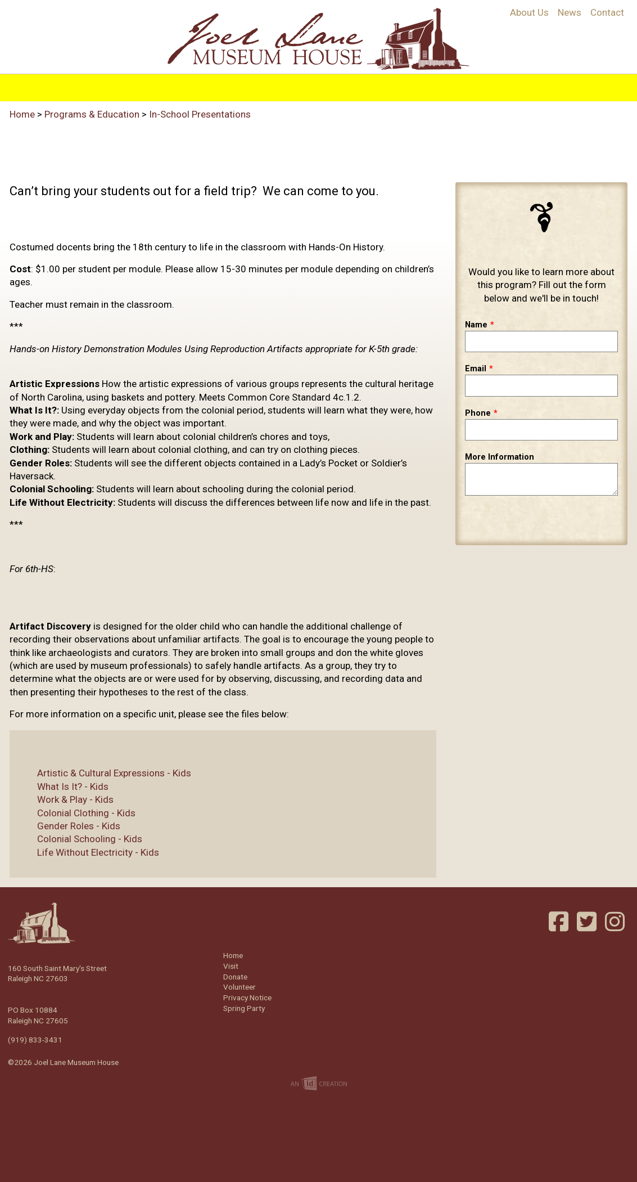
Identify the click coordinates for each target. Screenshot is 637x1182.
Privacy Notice (247, 997)
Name (476, 325)
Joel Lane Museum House (318, 39)
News (569, 12)
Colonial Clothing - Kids (77, 813)
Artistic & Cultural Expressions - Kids (105, 773)
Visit (333, 86)
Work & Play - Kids (66, 799)
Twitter (588, 921)
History (163, 86)
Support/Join (438, 86)
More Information (499, 457)
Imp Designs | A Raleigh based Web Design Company (319, 1084)
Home (117, 86)
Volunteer (510, 86)
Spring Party (244, 1008)
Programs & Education (252, 86)
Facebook (560, 921)
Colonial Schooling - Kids (80, 838)
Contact (607, 12)
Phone (478, 413)
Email (475, 369)
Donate (235, 976)
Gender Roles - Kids (69, 826)
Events (374, 86)
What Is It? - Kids (64, 786)
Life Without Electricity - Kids (89, 852)
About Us (529, 12)
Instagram (616, 921)
